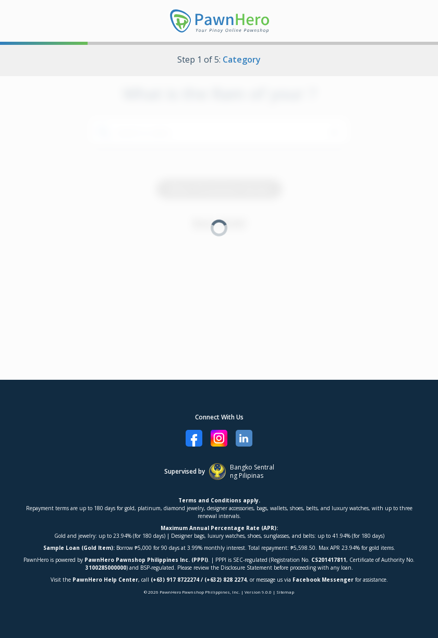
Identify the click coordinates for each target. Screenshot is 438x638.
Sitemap (285, 592)
